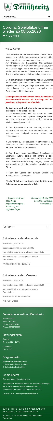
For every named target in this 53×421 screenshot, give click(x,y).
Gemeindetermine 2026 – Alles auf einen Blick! (23, 252)
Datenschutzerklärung (32, 409)
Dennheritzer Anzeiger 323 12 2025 (18, 248)
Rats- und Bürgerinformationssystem (16, 379)
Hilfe (14, 409)
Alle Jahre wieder (10, 301)
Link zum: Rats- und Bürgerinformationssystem (20, 394)
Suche (6, 409)
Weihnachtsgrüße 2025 (13, 243)
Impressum (8, 412)
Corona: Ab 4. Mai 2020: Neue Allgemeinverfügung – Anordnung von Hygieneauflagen (15, 203)
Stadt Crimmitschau (27, 412)
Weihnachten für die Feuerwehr (16, 264)
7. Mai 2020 (11, 36)
